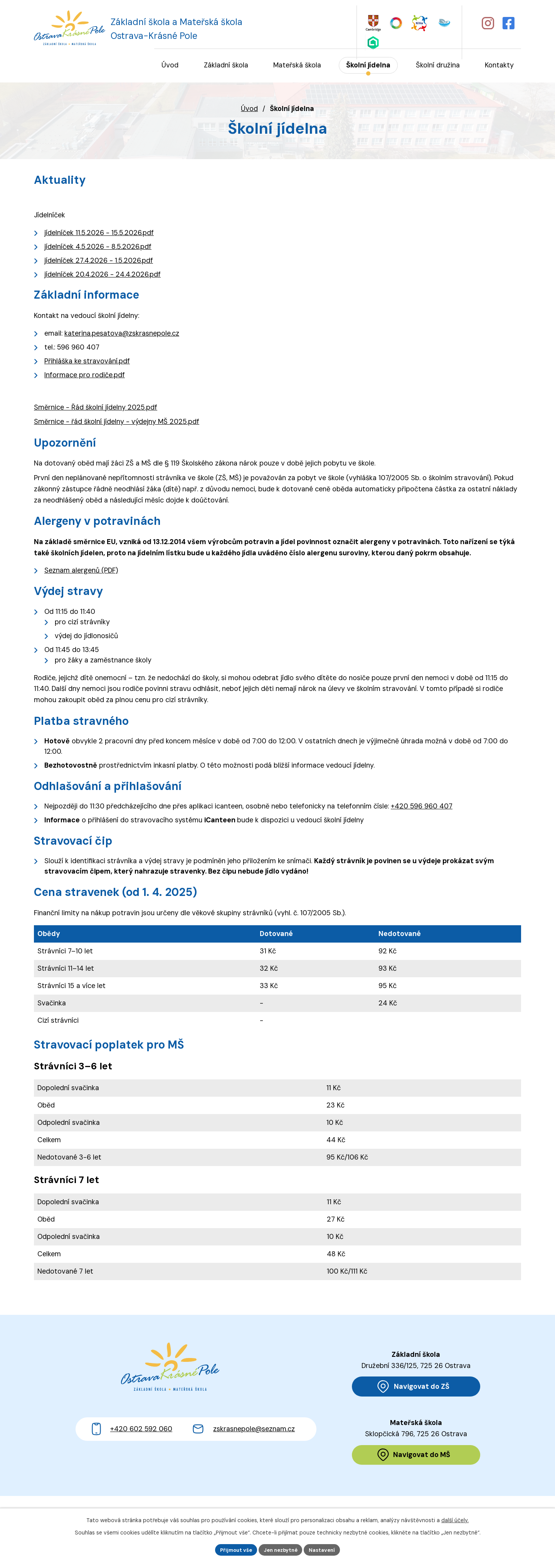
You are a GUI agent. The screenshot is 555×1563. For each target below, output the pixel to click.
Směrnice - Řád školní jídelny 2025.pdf (95, 407)
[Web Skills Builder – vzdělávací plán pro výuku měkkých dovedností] (390, 22)
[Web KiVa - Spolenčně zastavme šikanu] (408, 22)
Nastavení (326, 1549)
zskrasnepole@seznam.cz (254, 1458)
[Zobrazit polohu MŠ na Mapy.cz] (416, 1457)
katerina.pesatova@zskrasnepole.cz (121, 333)
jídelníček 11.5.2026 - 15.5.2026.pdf (99, 233)
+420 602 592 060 (141, 1458)
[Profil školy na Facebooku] (509, 22)
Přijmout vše (232, 1549)
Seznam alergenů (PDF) (81, 571)
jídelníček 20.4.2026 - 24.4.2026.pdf (102, 275)
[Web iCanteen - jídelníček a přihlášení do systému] (427, 22)
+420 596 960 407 (421, 807)
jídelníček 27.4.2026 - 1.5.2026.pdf (98, 261)
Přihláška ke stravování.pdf (87, 361)
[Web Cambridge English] (372, 22)
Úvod (249, 109)
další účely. (455, 1519)
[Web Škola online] (446, 22)
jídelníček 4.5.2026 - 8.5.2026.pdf (97, 247)
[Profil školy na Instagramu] (487, 22)
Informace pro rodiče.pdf (84, 375)
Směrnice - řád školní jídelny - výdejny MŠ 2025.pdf (116, 422)
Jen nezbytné (280, 1549)
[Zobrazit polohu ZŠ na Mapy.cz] (416, 1387)
